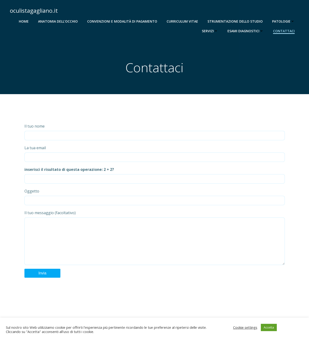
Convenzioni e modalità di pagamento (122, 21)
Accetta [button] (269, 327)
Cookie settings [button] (245, 327)
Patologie (283, 21)
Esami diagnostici (245, 31)
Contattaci (284, 31)
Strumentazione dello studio (235, 21)
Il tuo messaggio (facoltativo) (154, 242)
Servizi (210, 31)
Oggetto (154, 197)
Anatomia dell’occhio (58, 21)
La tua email (154, 153)
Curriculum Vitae (182, 21)
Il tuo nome (154, 132)
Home (24, 21)
